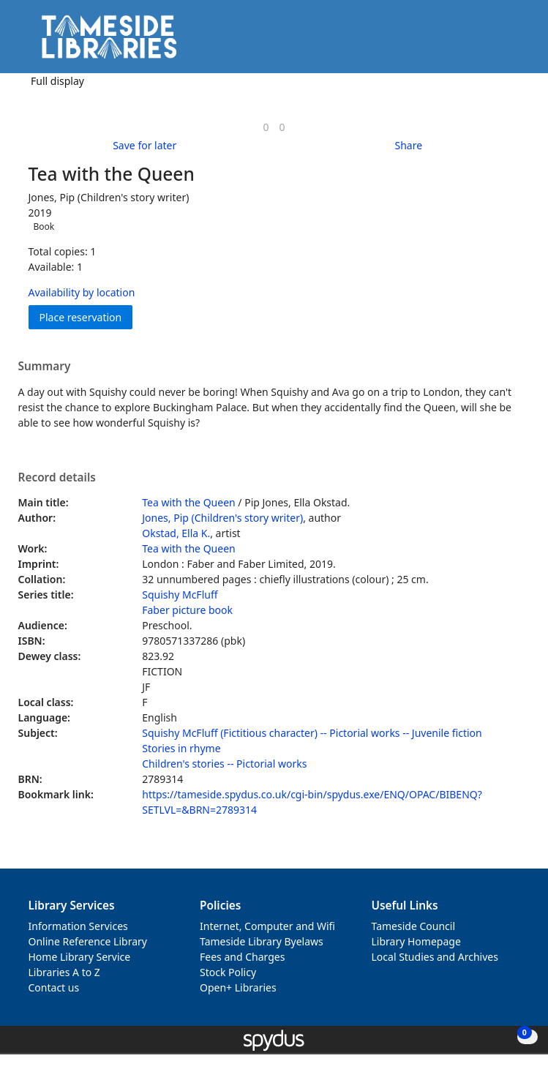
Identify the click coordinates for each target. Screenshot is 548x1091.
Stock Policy (228, 972)
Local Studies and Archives (435, 957)
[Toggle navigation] (514, 42)
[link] (266, 127)
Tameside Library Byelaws (261, 941)
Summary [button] (44, 366)
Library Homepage (416, 941)
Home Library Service (80, 957)
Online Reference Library (88, 941)
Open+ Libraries (238, 987)
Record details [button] (57, 477)
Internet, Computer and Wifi (267, 926)
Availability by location (82, 292)
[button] (497, 42)
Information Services (78, 926)
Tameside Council (414, 926)
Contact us (54, 987)
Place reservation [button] (86, 316)
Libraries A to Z (64, 972)
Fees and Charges (242, 957)
